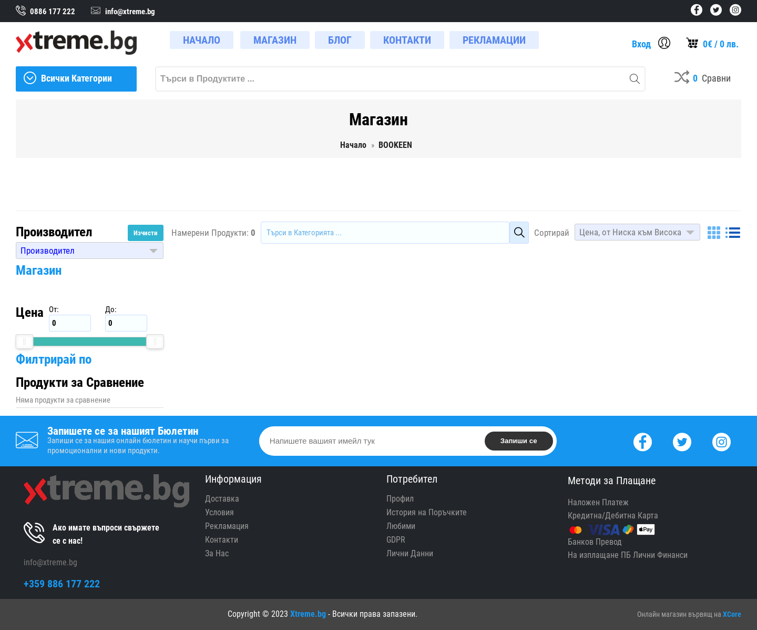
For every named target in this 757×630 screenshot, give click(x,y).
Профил (400, 499)
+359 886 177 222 (62, 583)
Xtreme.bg (308, 614)
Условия (219, 512)
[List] (732, 232)
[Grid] (713, 232)
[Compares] (702, 79)
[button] (89, 250)
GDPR (395, 540)
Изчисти (146, 233)
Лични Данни (409, 553)
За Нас (217, 553)
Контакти (221, 540)
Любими (400, 526)
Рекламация (227, 526)
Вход (641, 43)
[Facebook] (642, 441)
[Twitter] (682, 441)
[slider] (24, 341)
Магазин (39, 270)
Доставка (222, 499)
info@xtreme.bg (50, 562)
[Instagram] (721, 441)
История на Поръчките (426, 512)
